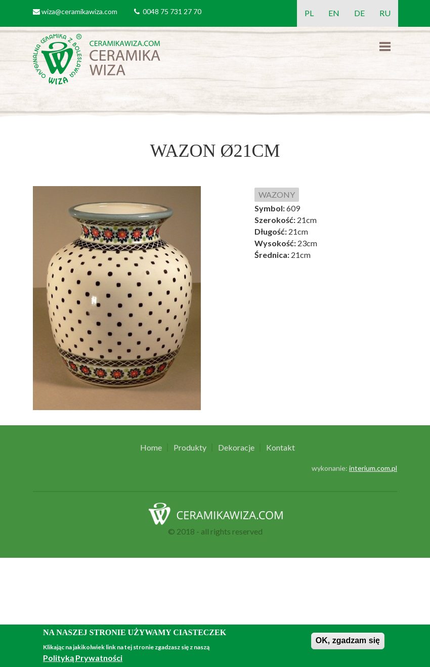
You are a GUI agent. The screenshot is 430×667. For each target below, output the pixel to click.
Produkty (190, 447)
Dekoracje (236, 447)
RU (385, 13)
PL (309, 13)
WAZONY (277, 194)
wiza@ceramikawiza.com (79, 11)
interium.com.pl (373, 468)
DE (359, 13)
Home (151, 447)
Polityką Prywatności (82, 657)
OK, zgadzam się (348, 640)
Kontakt (280, 447)
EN (333, 13)
